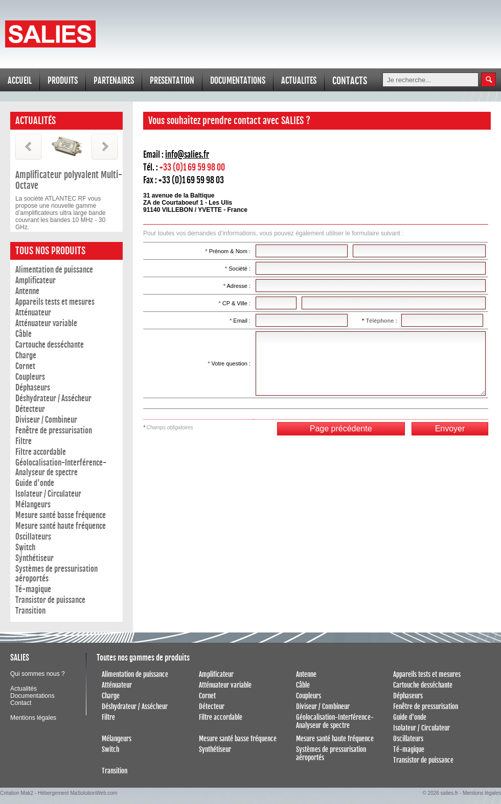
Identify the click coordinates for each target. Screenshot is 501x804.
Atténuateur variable (46, 323)
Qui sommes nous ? (37, 673)
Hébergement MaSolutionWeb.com (77, 793)
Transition (30, 611)
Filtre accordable (40, 452)
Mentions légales (33, 717)
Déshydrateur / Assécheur (53, 398)
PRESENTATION (172, 81)
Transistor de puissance (50, 600)
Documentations (32, 695)
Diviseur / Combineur (46, 420)
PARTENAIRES (114, 81)
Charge (25, 355)
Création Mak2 (16, 793)
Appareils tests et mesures (55, 302)
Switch (25, 547)
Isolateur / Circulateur (48, 494)
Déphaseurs (32, 388)
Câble (23, 334)
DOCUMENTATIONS (237, 81)
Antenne (27, 291)
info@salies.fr (187, 155)
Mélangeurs (33, 504)
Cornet (25, 366)
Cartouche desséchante (49, 345)
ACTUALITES (298, 81)
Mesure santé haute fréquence (60, 526)
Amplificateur (35, 280)
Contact (20, 702)
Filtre (23, 441)
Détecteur (30, 409)
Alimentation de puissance (54, 270)
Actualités (23, 688)
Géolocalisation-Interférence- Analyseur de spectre (60, 467)
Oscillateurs (33, 537)
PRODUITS (63, 81)
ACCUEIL (20, 81)
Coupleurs (30, 377)
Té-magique (33, 589)
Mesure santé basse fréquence (60, 515)
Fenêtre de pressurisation (53, 430)
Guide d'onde (34, 483)
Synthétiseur (34, 558)
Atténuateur (33, 313)
